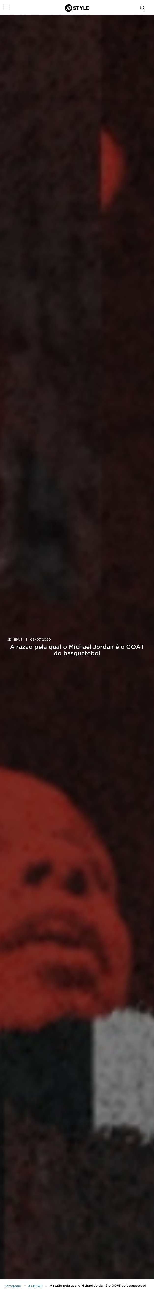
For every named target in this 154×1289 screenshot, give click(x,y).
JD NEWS (14, 639)
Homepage (12, 1285)
